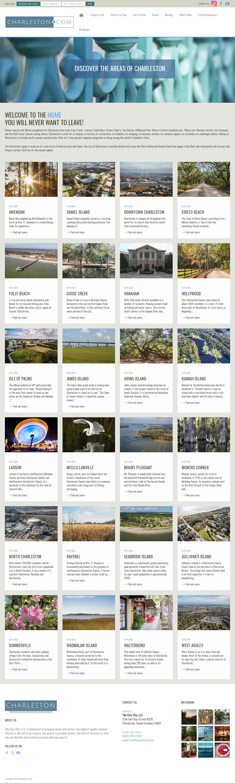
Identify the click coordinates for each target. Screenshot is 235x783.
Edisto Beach (193, 212)
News (90, 3)
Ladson (15, 467)
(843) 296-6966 (132, 736)
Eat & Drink (139, 15)
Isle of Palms (20, 378)
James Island (78, 378)
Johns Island (135, 378)
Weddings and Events (28, 3)
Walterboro (134, 645)
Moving (169, 15)
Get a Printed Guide (73, 3)
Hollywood (191, 293)
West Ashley (192, 645)
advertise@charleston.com (138, 740)
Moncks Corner (195, 467)
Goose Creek (77, 293)
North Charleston (25, 556)
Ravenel (73, 556)
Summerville (20, 645)
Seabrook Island (138, 556)
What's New (185, 15)
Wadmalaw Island (82, 645)
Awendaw (17, 212)
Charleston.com (25, 778)
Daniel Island (78, 212)
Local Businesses (51, 3)
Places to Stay (119, 15)
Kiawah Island (194, 378)
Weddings (84, 29)
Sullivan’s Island (196, 556)
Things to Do (97, 15)
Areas (155, 15)
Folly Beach (19, 293)
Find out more (19, 232)
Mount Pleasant (138, 467)
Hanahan (131, 293)
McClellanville (80, 467)
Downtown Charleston (144, 212)
